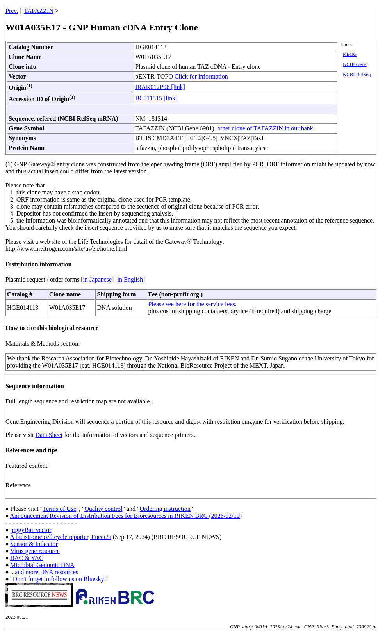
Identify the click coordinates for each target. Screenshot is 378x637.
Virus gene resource (35, 551)
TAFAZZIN (38, 10)
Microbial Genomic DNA (42, 565)
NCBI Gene (355, 64)
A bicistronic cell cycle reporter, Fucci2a (60, 537)
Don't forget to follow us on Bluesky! (59, 579)
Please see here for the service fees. (192, 304)
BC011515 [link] (156, 98)
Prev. (11, 10)
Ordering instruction (165, 508)
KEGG (350, 54)
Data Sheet (48, 435)
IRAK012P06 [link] (160, 87)
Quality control (103, 508)
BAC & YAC (26, 558)
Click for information (201, 76)
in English (130, 279)
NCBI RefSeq (357, 74)
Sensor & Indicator (34, 544)
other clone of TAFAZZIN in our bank (264, 128)
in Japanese (97, 279)
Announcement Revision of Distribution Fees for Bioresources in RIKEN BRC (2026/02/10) (126, 515)
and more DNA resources (46, 572)
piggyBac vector (30, 529)
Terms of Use (59, 508)
